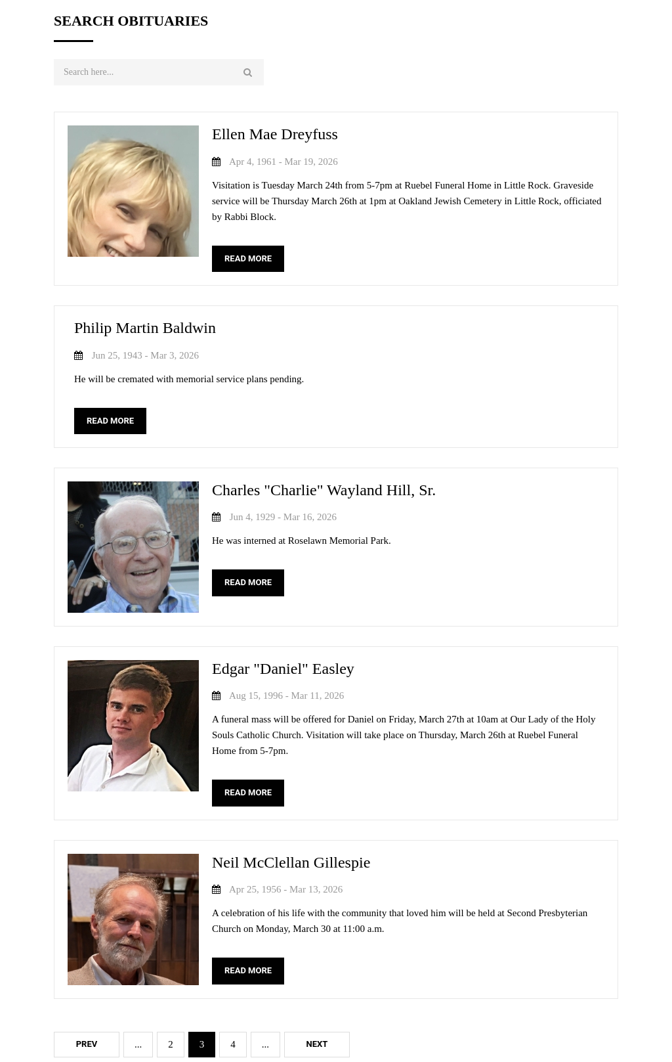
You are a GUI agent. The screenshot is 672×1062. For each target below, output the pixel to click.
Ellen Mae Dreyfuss (275, 134)
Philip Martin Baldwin (145, 327)
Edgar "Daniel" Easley (283, 668)
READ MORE (248, 258)
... (138, 1044)
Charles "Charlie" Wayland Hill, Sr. (324, 489)
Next (317, 1044)
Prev (87, 1044)
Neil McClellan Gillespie (291, 862)
